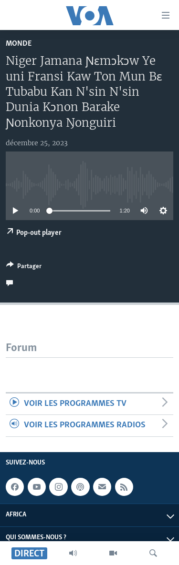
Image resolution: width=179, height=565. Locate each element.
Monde (19, 44)
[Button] (24, 268)
